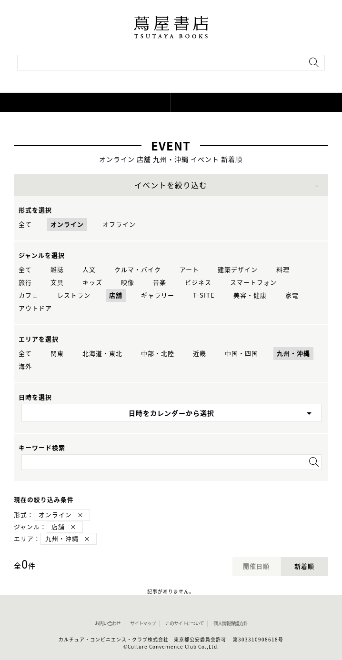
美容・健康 (250, 295)
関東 (57, 353)
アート (189, 270)
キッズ (92, 283)
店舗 (115, 295)
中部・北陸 (157, 353)
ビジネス (198, 283)
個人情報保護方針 (230, 623)
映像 (127, 283)
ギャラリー (157, 295)
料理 (283, 270)
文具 (57, 283)
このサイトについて (184, 623)
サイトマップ (143, 623)
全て (25, 224)
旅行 (25, 283)
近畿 (199, 353)
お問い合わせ (108, 623)
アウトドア (35, 308)
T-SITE (204, 295)
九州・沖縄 (293, 353)
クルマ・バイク (137, 270)
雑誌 (57, 270)
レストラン (74, 295)
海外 (25, 366)
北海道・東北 (102, 353)
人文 (89, 270)
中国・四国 (241, 353)
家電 (292, 295)
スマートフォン (253, 283)
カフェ (29, 295)
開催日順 (256, 566)
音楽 (159, 283)
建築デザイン (238, 270)
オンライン (67, 224)
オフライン (119, 224)
